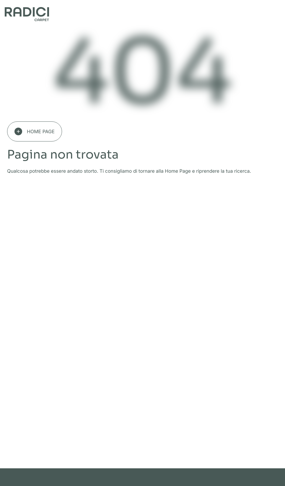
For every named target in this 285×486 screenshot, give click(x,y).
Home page (34, 131)
